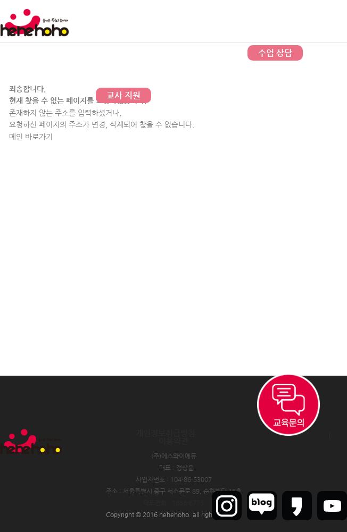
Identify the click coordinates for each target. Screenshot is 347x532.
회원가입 (304, 21)
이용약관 (173, 440)
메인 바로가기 (31, 136)
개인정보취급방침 (165, 432)
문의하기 (168, 53)
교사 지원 (123, 95)
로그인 (275, 21)
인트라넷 (335, 21)
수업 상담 (275, 53)
